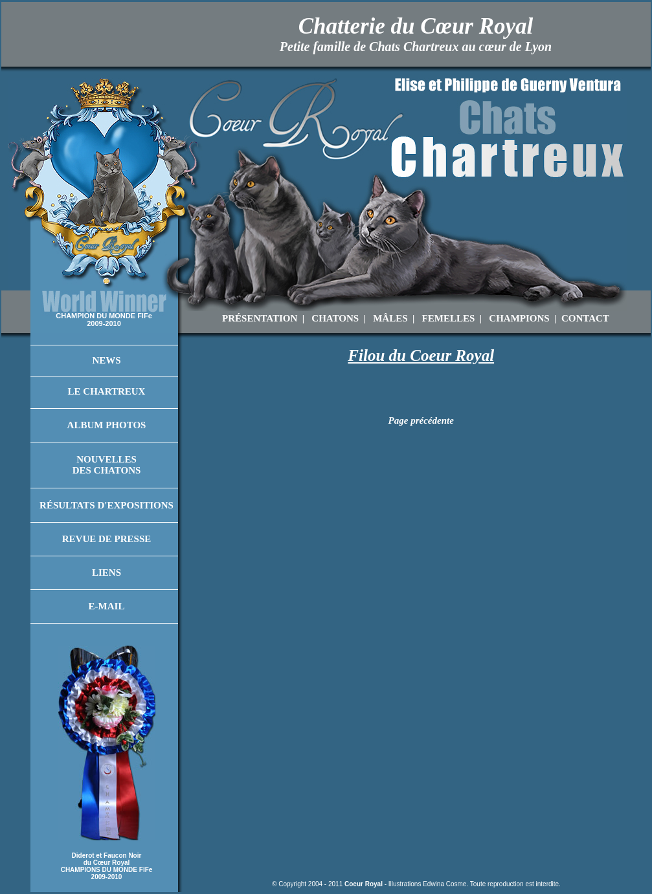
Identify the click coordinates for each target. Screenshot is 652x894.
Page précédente (421, 420)
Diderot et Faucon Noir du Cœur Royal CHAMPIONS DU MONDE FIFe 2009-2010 (107, 866)
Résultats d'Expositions (106, 505)
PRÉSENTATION (259, 318)
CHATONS (335, 318)
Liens (106, 572)
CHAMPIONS (519, 318)
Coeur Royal (363, 884)
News (106, 360)
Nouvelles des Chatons (107, 464)
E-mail (107, 606)
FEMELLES (448, 318)
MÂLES (390, 318)
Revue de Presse (107, 539)
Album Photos (106, 425)
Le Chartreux (107, 391)
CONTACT (585, 318)
